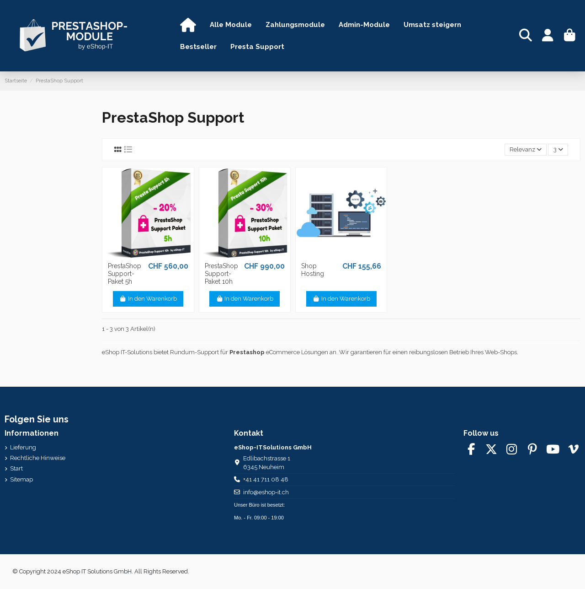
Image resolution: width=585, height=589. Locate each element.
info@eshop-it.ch (266, 492)
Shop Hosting (312, 269)
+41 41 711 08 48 (265, 479)
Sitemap (21, 479)
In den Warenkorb (148, 298)
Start (16, 468)
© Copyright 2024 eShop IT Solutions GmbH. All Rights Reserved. (100, 571)
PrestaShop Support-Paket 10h (221, 273)
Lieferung (23, 447)
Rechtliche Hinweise (37, 457)
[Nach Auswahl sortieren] (526, 150)
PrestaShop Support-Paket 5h (124, 273)
